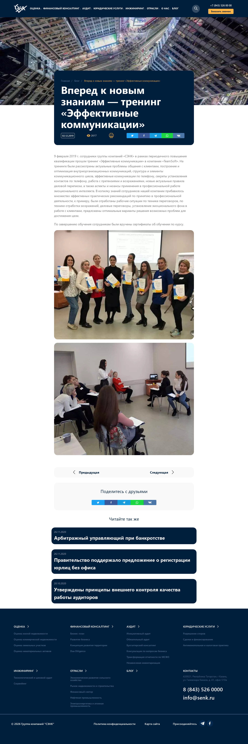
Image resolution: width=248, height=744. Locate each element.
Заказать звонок (221, 11)
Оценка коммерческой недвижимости (35, 639)
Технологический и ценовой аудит (33, 677)
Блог (175, 8)
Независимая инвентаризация (143, 662)
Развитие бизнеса (80, 639)
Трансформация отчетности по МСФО (148, 657)
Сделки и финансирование (198, 639)
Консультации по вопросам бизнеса (147, 651)
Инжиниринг (135, 8)
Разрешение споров (194, 633)
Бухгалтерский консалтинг (141, 645)
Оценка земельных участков (30, 645)
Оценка (36, 8)
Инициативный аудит (139, 633)
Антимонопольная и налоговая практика (205, 645)
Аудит (87, 8)
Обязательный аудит (138, 639)
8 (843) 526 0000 (203, 689)
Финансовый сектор (81, 691)
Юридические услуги (109, 8)
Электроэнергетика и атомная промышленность (87, 704)
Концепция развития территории (88, 645)
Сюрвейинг (20, 683)
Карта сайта (152, 724)
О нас (165, 8)
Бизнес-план (77, 633)
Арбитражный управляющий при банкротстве (109, 537)
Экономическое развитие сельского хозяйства (90, 679)
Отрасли (153, 8)
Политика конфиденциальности (115, 724)
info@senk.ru (199, 697)
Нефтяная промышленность (86, 697)
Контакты (190, 671)
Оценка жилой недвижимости (31, 633)
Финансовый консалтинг (61, 8)
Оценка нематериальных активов (32, 651)
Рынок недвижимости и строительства (92, 685)
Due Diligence (77, 651)
